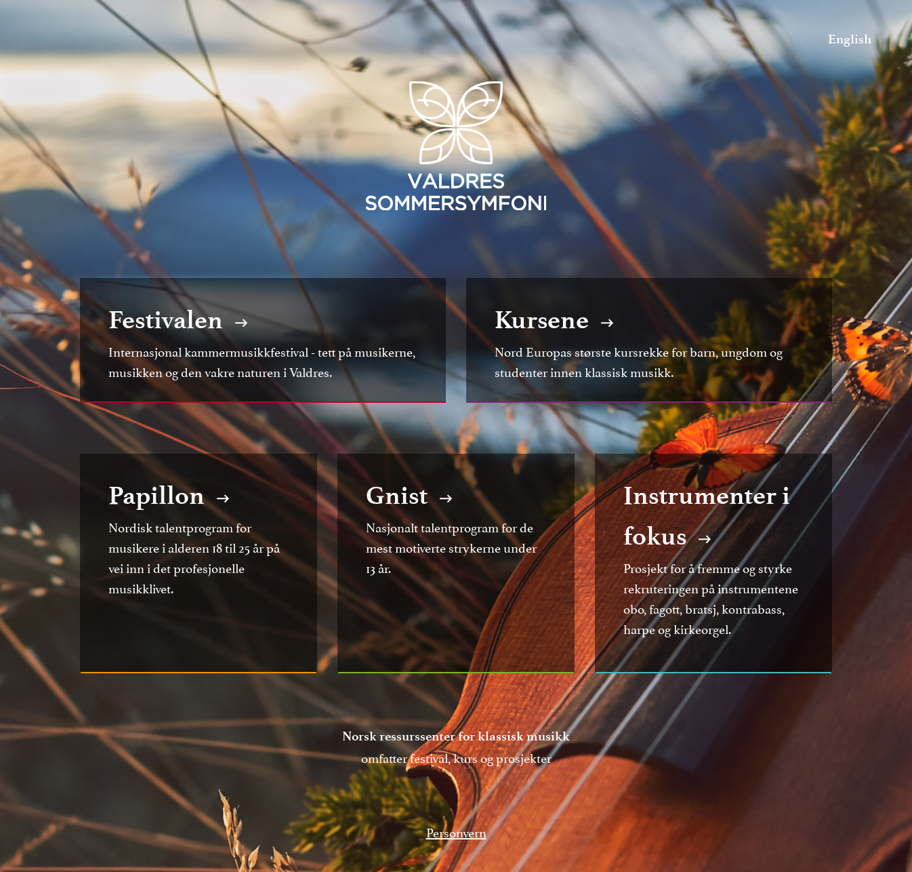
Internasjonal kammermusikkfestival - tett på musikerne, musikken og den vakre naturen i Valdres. (262, 340)
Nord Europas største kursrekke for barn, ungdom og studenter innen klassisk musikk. (649, 340)
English (849, 39)
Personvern (456, 831)
